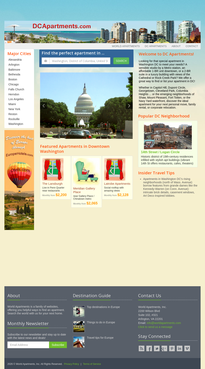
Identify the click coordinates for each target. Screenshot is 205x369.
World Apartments (126, 46)
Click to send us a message (155, 327)
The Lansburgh (52, 183)
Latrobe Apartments (117, 183)
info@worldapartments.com (164, 323)
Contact (192, 46)
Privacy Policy (71, 364)
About (176, 46)
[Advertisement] (102, 9)
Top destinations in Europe (103, 307)
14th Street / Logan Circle (160, 152)
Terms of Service (92, 364)
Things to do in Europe (101, 322)
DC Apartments (156, 46)
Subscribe (58, 344)
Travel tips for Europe (100, 337)
